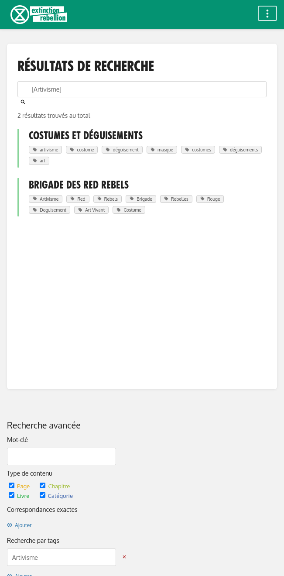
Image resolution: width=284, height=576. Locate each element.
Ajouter (19, 525)
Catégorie (56, 495)
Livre (20, 495)
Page (20, 486)
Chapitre (55, 486)
